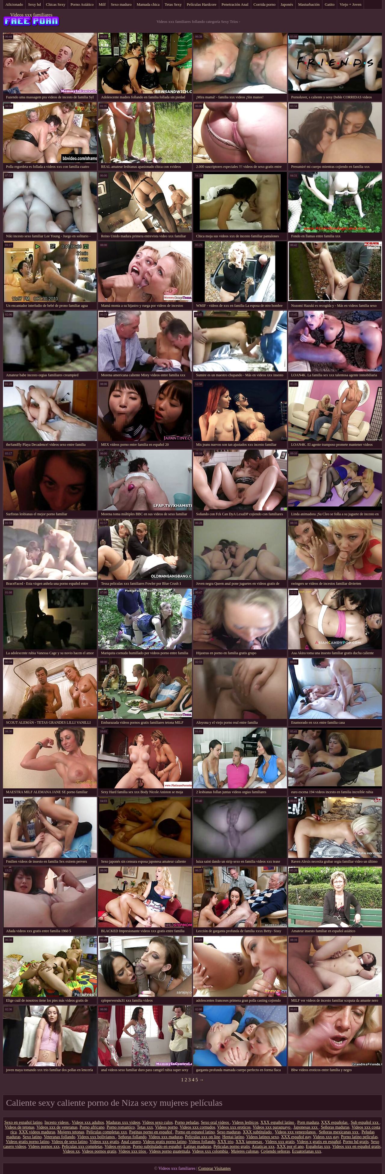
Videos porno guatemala (169, 1151)
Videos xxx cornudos (197, 1127)
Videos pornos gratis (99, 1151)
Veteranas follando (59, 1137)
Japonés (287, 4)
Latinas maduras (197, 1146)
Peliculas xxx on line (202, 1137)
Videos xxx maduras (166, 1137)
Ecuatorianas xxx (306, 1151)
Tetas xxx (145, 1127)
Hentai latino (233, 1137)
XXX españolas (335, 1122)
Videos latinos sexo (262, 1137)
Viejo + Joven (350, 4)
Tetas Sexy (173, 4)
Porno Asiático (82, 4)
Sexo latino (32, 1137)
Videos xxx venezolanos (296, 1132)
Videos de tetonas (20, 1127)
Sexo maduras (229, 1132)
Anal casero (131, 1141)
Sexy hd (34, 4)
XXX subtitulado (258, 1132)
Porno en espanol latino (195, 1132)
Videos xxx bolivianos (96, 1137)
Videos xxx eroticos (234, 1127)
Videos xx (71, 1151)
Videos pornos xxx (44, 1146)
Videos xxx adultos (88, 1122)
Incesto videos (57, 1122)
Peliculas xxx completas (82, 1146)
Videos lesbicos (245, 1122)
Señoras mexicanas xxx (339, 1132)
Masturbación (308, 4)
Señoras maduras (335, 1127)
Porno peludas (187, 1122)
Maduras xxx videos (123, 1122)
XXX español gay (296, 1137)
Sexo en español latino (23, 1122)
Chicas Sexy (56, 4)
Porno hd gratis (356, 1141)
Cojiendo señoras (275, 1151)
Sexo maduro (121, 4)
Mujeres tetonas (70, 1132)
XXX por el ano (290, 1146)
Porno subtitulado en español (157, 1146)
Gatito (330, 4)
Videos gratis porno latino (27, 1141)
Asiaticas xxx (263, 1146)
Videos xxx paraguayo (272, 1127)
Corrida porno (265, 4)
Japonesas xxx (306, 1127)
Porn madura (308, 1122)
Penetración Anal (235, 4)
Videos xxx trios (133, 1151)
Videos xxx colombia (210, 1151)
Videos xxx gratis (104, 1141)
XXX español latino (277, 1122)
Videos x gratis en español (319, 1141)
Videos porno (166, 1127)
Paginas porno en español (151, 1132)
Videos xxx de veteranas (56, 1127)
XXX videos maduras (37, 1132)
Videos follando (202, 1141)
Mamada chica (148, 4)
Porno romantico (120, 1127)
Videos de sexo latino (69, 1141)
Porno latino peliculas (359, 1137)
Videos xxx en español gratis (356, 1146)
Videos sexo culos (157, 1122)
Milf (102, 4)
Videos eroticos (118, 1146)
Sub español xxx (365, 1122)
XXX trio (225, 1141)
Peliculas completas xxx (106, 1132)
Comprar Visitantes (214, 1168)
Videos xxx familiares (31, 14)
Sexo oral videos (215, 1122)
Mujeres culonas (245, 1151)
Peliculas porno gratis (231, 1146)
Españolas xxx (318, 1146)
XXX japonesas (249, 1141)
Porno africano (92, 1127)
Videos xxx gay (326, 1137)
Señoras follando (132, 1137)
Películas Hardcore (202, 4)
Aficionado (14, 4)
